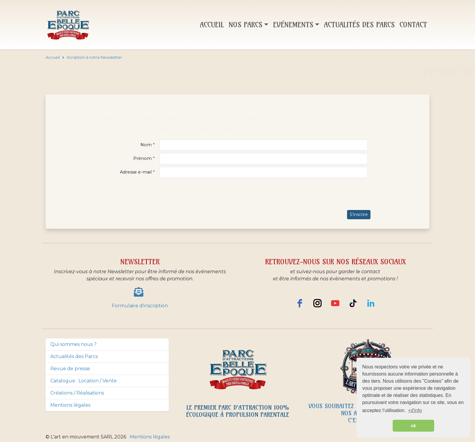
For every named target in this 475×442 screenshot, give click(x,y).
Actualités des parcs (359, 24)
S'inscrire (359, 214)
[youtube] (335, 303)
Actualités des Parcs (74, 356)
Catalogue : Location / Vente (83, 381)
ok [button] (413, 425)
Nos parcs (245, 24)
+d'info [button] (415, 410)
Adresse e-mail (136, 172)
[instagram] (317, 303)
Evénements (293, 24)
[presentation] (237, 194)
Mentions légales (70, 405)
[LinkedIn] (371, 303)
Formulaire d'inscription (140, 306)
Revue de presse (70, 368)
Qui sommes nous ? (73, 344)
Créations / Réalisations (77, 393)
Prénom (143, 158)
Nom (146, 144)
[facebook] (300, 303)
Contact (413, 24)
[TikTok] (353, 303)
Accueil (212, 24)
